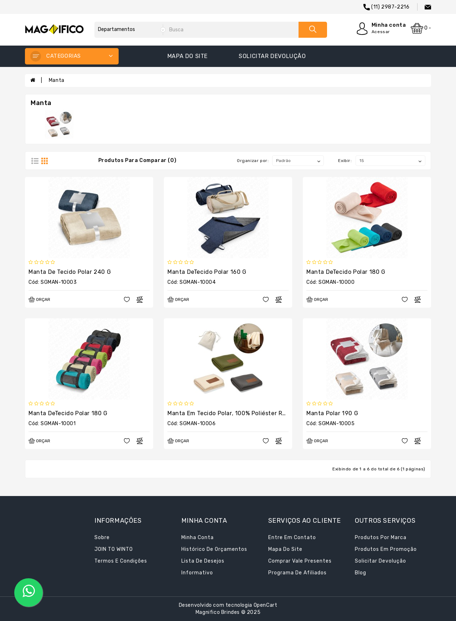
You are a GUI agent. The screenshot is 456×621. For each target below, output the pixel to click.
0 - (421, 28)
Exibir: (345, 160)
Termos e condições (120, 561)
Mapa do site (187, 56)
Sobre (102, 537)
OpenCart (266, 605)
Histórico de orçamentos (214, 549)
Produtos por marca (380, 537)
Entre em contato (292, 537)
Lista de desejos (202, 561)
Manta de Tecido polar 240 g (69, 271)
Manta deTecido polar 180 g (345, 271)
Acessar (381, 31)
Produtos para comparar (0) (137, 160)
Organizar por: (253, 160)
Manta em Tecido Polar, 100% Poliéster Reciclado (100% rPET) (255, 413)
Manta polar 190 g (332, 413)
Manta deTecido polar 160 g (207, 271)
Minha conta (197, 537)
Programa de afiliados (297, 573)
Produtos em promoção (386, 549)
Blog (360, 573)
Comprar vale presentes (300, 561)
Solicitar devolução (272, 56)
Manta (56, 80)
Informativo (197, 573)
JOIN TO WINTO (113, 549)
